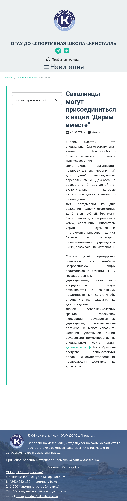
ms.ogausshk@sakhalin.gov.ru (37, 496)
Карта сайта (71, 467)
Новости (46, 77)
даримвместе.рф (78, 347)
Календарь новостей (31, 100)
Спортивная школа (27, 77)
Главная (8, 77)
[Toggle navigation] (63, 67)
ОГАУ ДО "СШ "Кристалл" (24, 472)
